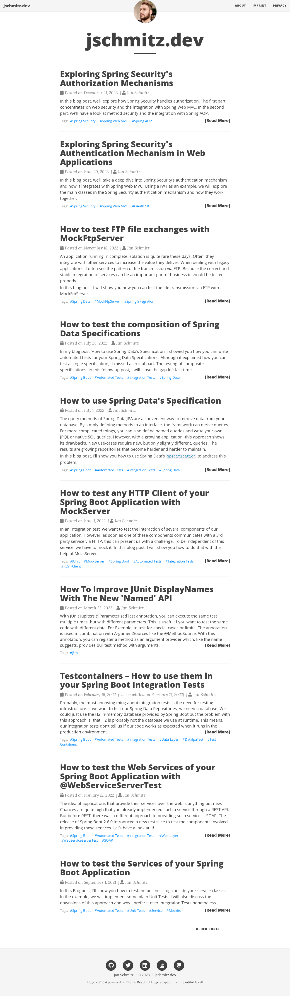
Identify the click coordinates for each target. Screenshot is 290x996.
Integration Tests (142, 377)
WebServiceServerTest (80, 840)
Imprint (259, 10)
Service (156, 910)
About (240, 10)
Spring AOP (143, 121)
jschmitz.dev (16, 10)
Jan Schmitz (124, 974)
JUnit (76, 561)
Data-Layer (170, 739)
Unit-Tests (137, 910)
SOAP (108, 840)
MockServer (95, 561)
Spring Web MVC (115, 121)
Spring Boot (81, 377)
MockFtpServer (108, 301)
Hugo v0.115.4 (97, 982)
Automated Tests (110, 377)
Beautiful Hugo (148, 982)
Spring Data (81, 301)
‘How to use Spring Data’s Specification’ (128, 351)
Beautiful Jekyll (192, 982)
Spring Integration (140, 301)
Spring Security (84, 121)
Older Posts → (210, 929)
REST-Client (72, 566)
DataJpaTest (194, 739)
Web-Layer (170, 835)
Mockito (175, 910)
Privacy (280, 10)
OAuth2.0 (141, 206)
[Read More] (217, 120)
